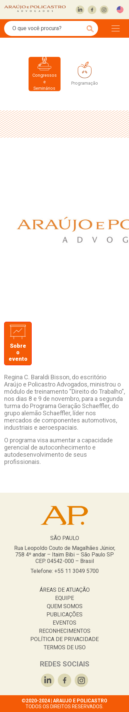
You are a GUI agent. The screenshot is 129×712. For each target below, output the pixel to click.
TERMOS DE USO (65, 647)
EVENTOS (64, 622)
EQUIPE (64, 598)
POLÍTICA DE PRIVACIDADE (64, 639)
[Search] (47, 28)
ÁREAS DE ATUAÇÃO (65, 590)
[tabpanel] (64, 422)
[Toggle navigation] (115, 28)
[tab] (18, 343)
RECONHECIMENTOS (64, 631)
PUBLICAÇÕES (64, 614)
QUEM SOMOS (65, 606)
